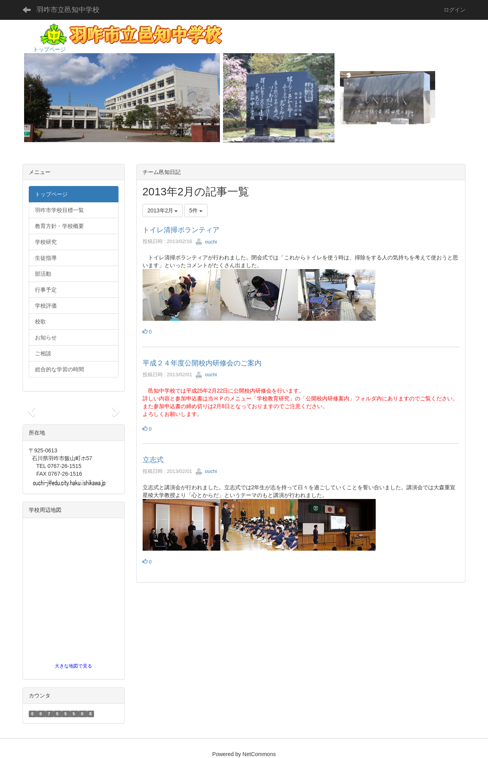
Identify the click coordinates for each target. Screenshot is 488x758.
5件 (195, 210)
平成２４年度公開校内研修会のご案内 (202, 363)
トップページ (49, 49)
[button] (30, 409)
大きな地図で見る (73, 666)
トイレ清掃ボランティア (181, 230)
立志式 (153, 460)
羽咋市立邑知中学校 (68, 10)
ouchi (206, 242)
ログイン (454, 10)
